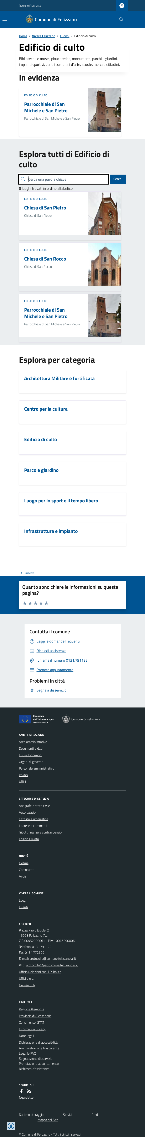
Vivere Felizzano (43, 35)
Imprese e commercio (33, 825)
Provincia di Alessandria (35, 1015)
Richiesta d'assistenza (34, 1068)
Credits (96, 1114)
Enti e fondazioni (30, 755)
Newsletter (27, 1097)
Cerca (117, 178)
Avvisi (23, 876)
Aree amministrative (33, 741)
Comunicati (26, 869)
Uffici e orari (27, 978)
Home (23, 35)
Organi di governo (31, 761)
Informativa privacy (32, 1029)
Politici (23, 774)
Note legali (26, 1035)
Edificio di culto (35, 95)
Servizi (67, 1114)
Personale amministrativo (36, 768)
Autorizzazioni (28, 812)
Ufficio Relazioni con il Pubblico (40, 971)
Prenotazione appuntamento (39, 1063)
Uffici (22, 781)
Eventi (23, 906)
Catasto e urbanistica (33, 818)
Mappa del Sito (48, 1119)
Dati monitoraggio (31, 1114)
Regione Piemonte (30, 5)
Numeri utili (27, 985)
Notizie (24, 862)
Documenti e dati (30, 748)
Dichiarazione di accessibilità (38, 1042)
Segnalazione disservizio (35, 1058)
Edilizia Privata (29, 838)
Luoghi (64, 35)
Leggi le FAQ (27, 1053)
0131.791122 (41, 946)
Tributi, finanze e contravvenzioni (41, 832)
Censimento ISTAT (31, 1022)
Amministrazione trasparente (39, 1048)
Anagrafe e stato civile (34, 805)
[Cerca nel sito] (119, 19)
